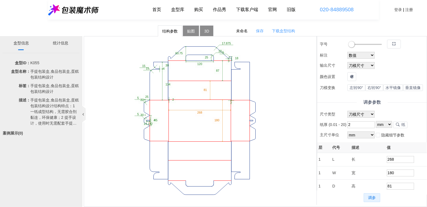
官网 (272, 9)
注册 (409, 9)
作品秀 (219, 9)
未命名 (242, 31)
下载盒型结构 (283, 31)
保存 (260, 31)
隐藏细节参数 (390, 135)
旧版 (291, 9)
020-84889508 (337, 9)
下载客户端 (247, 9)
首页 (156, 9)
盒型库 (177, 9)
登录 (398, 9)
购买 (198, 9)
